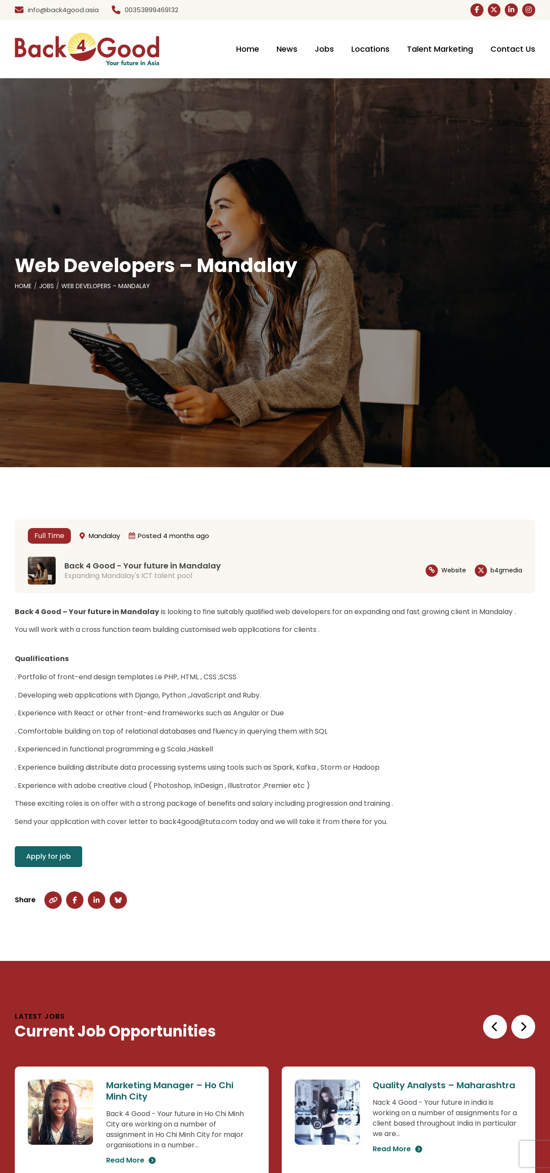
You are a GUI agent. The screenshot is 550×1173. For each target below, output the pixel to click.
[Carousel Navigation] (508, 1027)
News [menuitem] (287, 49)
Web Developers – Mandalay (106, 286)
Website (453, 571)
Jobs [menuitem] (324, 49)
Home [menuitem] (247, 49)
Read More (125, 1161)
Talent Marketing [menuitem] (440, 49)
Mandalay (104, 536)
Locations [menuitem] (370, 49)
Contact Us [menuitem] (512, 49)
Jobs (47, 286)
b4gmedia (506, 571)
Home (23, 286)
